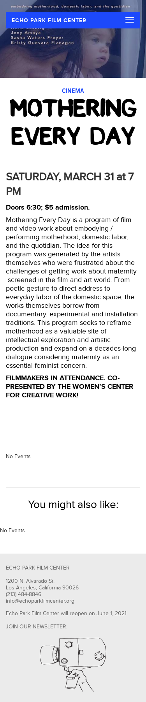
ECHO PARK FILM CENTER (49, 20)
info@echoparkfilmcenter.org (40, 601)
